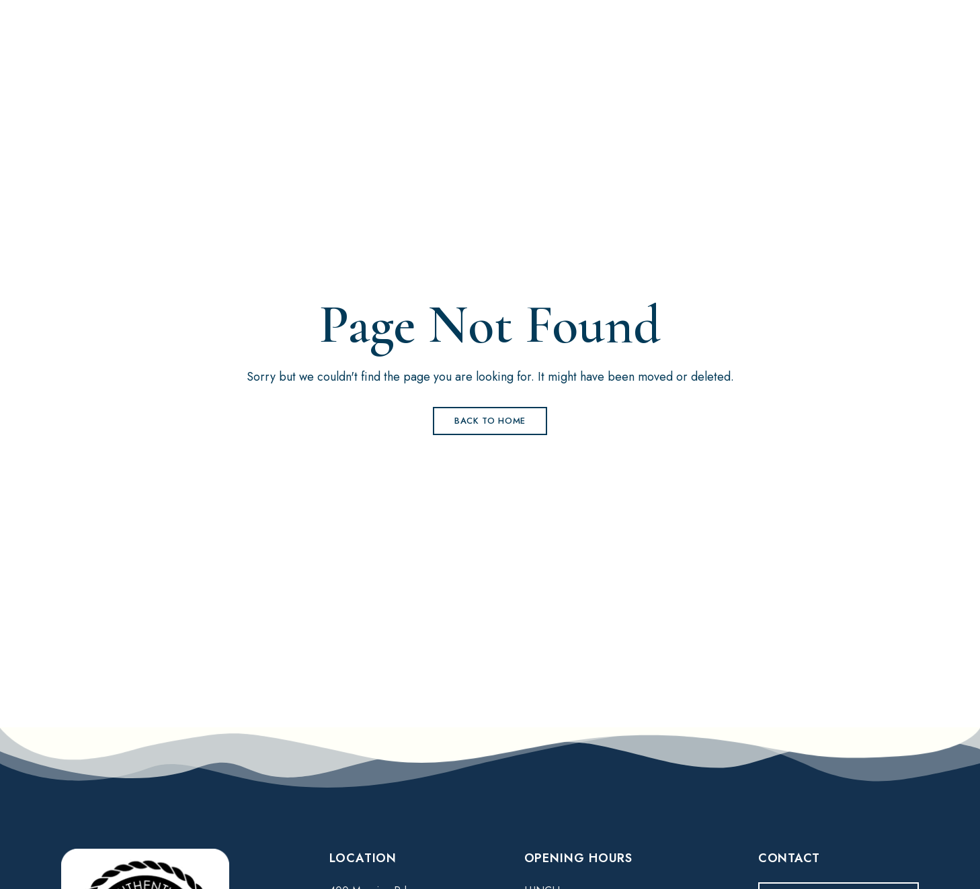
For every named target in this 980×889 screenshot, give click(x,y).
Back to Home (490, 420)
